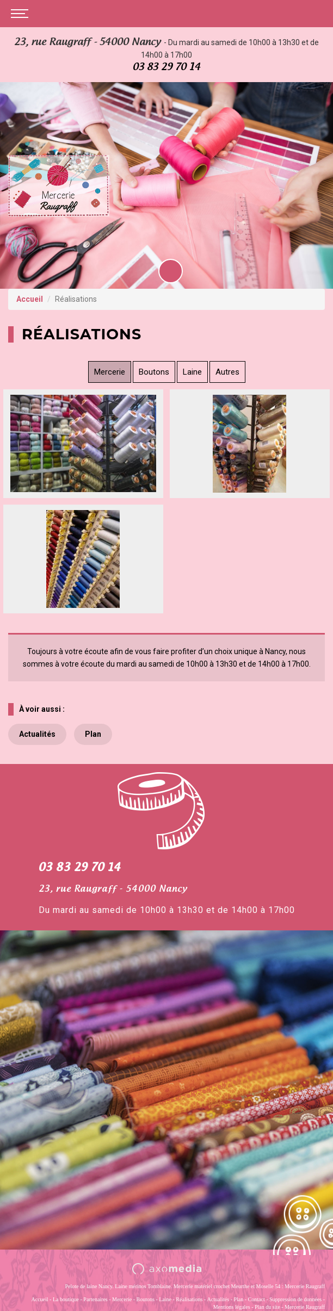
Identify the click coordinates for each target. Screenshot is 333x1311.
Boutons (154, 372)
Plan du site (267, 1307)
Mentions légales (231, 1307)
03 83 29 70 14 (167, 67)
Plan (93, 734)
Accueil (29, 299)
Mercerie (109, 372)
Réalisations (189, 1299)
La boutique (66, 1299)
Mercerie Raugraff (305, 1307)
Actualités (37, 734)
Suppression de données (295, 1299)
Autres (227, 372)
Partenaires (95, 1299)
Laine (192, 372)
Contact (256, 1299)
